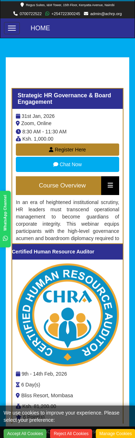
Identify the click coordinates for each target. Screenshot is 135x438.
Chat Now (67, 164)
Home (40, 28)
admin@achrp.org (106, 14)
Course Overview (62, 185)
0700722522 (31, 14)
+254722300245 (65, 14)
